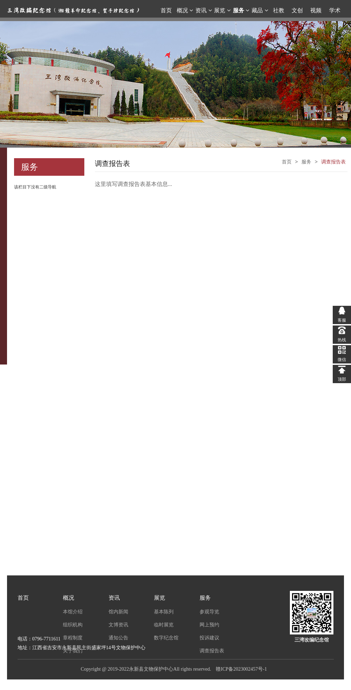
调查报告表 (212, 650)
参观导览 (209, 611)
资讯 (114, 598)
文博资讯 (118, 624)
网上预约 (209, 624)
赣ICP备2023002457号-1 (241, 669)
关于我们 (73, 650)
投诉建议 (209, 637)
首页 (23, 598)
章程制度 (73, 637)
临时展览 (164, 624)
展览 (159, 598)
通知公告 (118, 637)
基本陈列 (164, 611)
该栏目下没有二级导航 (35, 187)
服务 (205, 598)
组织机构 (73, 624)
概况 (68, 598)
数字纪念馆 (166, 637)
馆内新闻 (118, 611)
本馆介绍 (73, 611)
